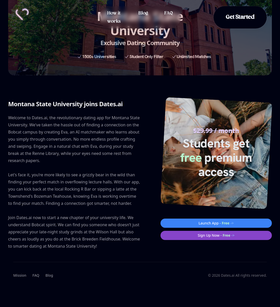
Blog (143, 13)
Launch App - (216, 223)
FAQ (168, 13)
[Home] (22, 14)
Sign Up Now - (216, 235)
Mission (19, 275)
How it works (114, 17)
